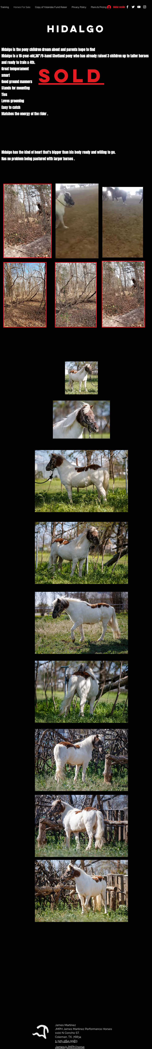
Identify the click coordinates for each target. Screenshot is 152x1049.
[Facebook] (127, 7)
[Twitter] (133, 7)
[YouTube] (139, 7)
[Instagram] (145, 7)
